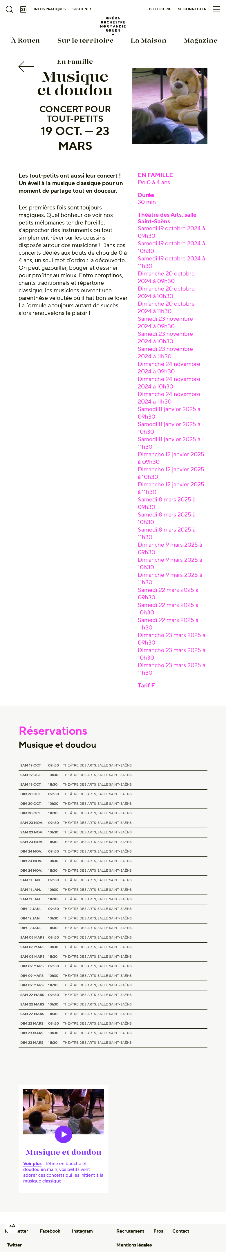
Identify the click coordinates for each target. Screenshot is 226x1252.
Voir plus (32, 1164)
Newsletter (16, 1231)
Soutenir (82, 9)
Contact (180, 1231)
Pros (158, 1231)
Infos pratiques (50, 9)
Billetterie (160, 9)
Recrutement (130, 1231)
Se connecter (192, 9)
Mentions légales (134, 1245)
